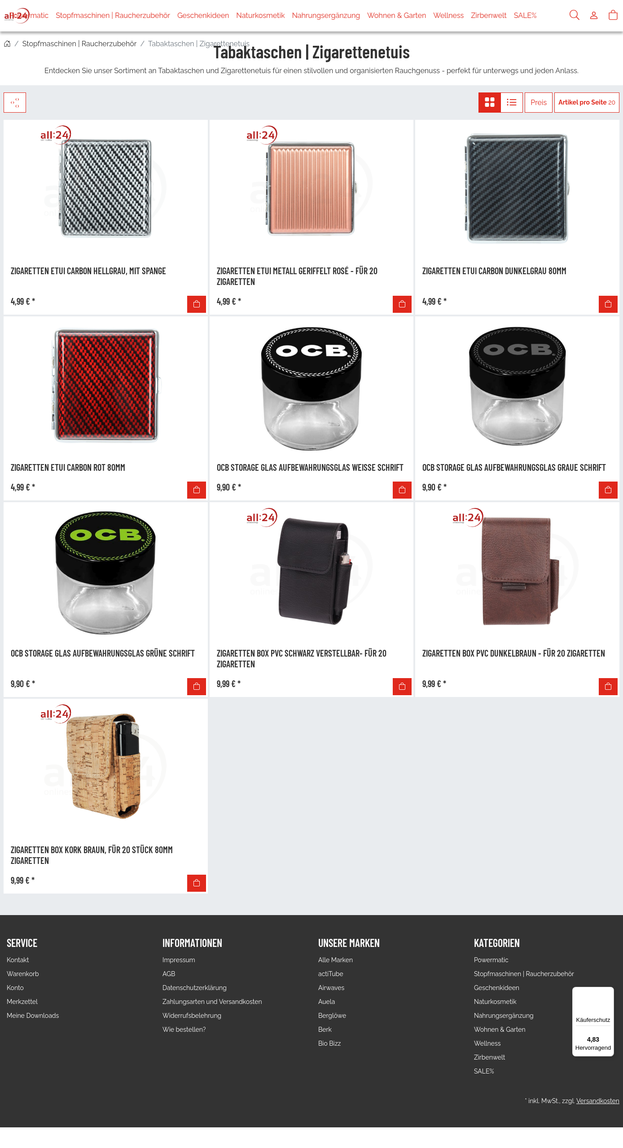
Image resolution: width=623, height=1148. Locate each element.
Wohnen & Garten (421, 15)
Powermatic (54, 15)
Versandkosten (597, 1100)
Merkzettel (22, 1001)
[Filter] (15, 102)
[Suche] (574, 15)
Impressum (178, 960)
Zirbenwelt (513, 15)
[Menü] (608, 992)
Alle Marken (335, 960)
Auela (326, 1001)
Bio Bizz (329, 1043)
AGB (168, 973)
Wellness (473, 15)
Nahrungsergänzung (351, 15)
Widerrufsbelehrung (191, 1015)
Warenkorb (23, 973)
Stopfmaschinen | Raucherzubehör (138, 15)
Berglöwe (332, 1015)
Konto (15, 987)
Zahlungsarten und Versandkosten (212, 1001)
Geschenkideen (228, 15)
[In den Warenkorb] (196, 304)
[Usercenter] (594, 15)
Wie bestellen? (184, 1029)
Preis (539, 102)
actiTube (330, 973)
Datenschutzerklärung (194, 987)
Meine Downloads (33, 1015)
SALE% (550, 15)
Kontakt (18, 960)
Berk (325, 1029)
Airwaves (331, 987)
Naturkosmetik (285, 15)
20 (586, 102)
